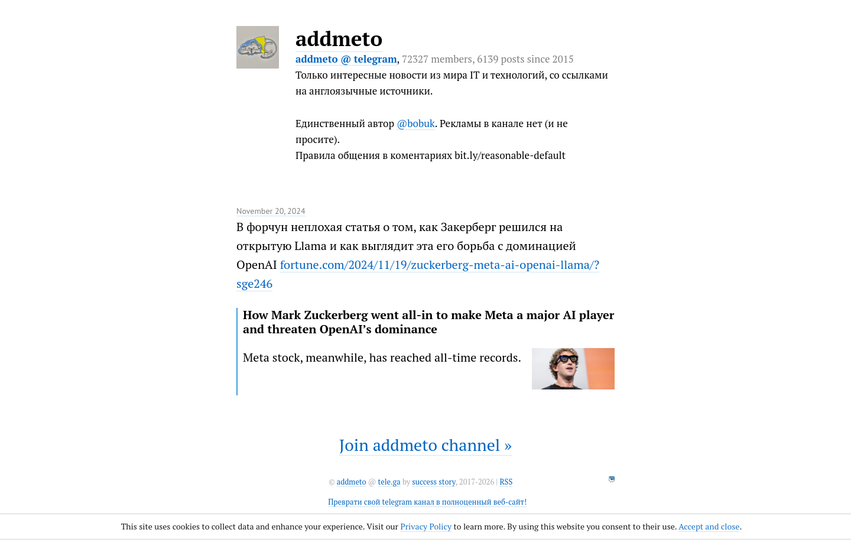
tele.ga (389, 482)
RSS (505, 482)
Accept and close (708, 526)
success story (433, 482)
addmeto (338, 38)
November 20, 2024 (271, 211)
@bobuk (416, 123)
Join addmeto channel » (425, 445)
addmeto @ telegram (346, 59)
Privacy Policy (426, 526)
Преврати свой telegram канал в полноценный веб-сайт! (427, 502)
